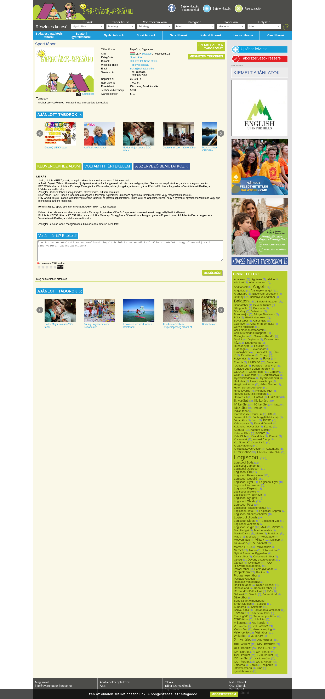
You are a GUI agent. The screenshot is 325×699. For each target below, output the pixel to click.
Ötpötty (238, 562)
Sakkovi (239, 594)
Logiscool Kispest (245, 488)
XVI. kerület (263, 651)
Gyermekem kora (155, 22)
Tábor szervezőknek (178, 685)
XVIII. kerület (265, 655)
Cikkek (169, 682)
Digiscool (253, 339)
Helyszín (264, 22)
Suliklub (262, 603)
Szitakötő (256, 606)
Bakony (239, 297)
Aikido (271, 279)
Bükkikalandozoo (255, 317)
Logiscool (247, 457)
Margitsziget (241, 530)
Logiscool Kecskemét (247, 485)
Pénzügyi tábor (263, 568)
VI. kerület (259, 622)
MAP (264, 527)
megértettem (224, 694)
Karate (268, 426)
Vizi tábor (261, 632)
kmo (259, 668)
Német (238, 550)
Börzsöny (240, 311)
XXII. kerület (242, 661)
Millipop (275, 539)
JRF (270, 414)
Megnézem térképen (206, 56)
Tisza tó (239, 613)
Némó (253, 550)
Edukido (259, 345)
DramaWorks (253, 342)
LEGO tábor (242, 452)
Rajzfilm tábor (242, 584)
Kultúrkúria (272, 448)
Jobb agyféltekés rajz (266, 417)
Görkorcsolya (271, 374)
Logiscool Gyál (243, 482)
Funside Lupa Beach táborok (252, 368)
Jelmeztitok (241, 417)
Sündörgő (240, 606)
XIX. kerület (242, 648)
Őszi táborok (237, 685)
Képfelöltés (88, 93)
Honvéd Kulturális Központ (250, 393)
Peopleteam (242, 572)
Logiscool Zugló (244, 527)
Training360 (241, 616)
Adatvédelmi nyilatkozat (115, 682)
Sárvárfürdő (269, 594)
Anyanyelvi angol (261, 290)
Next (221, 133)
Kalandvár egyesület (246, 426)
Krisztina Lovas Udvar (247, 448)
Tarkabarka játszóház (267, 610)
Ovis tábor (254, 562)
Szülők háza (241, 610)
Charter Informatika (262, 323)
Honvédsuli (241, 397)
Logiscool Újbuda (246, 517)
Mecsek (251, 536)
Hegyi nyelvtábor (244, 384)
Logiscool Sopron (270, 510)
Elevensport (258, 349)
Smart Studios (243, 603)
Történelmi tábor (260, 613)
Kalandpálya (241, 423)
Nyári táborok (238, 682)
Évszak (87, 22)
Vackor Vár (241, 629)
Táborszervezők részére (261, 58)
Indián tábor (241, 411)
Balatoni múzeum (267, 301)
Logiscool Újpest (245, 520)
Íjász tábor (240, 407)
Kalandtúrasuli (263, 423)
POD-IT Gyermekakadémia (253, 564)
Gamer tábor (256, 371)
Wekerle (239, 635)
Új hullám (260, 619)
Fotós (266, 358)
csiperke (268, 664)
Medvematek (242, 539)
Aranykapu (240, 293)
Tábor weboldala (139, 64)
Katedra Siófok (259, 429)
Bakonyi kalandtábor (262, 297)
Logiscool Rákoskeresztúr (250, 507)
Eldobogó (240, 349)
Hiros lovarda (242, 390)
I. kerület (274, 397)
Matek (259, 533)
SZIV (270, 591)
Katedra (239, 429)
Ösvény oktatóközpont (261, 559)
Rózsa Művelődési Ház (248, 591)
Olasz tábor (241, 556)
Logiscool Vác (271, 520)
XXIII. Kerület (264, 661)
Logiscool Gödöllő (245, 478)
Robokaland (241, 588)
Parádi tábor (241, 568)
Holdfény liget (263, 390)
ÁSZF (103, 685)
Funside (254, 362)
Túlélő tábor (241, 619)
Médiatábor (268, 536)
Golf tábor (251, 374)
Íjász (277, 404)
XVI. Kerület (242, 651)
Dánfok (238, 339)
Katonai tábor (242, 433)
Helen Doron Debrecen (248, 387)
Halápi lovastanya (261, 381)
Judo (255, 420)
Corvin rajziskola (244, 326)
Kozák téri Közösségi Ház (250, 442)
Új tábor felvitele (254, 49)
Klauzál (273, 436)
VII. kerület (240, 626)
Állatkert (239, 282)
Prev (39, 133)
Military (259, 539)
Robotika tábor (263, 588)
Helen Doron (268, 384)
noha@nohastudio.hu (142, 68)
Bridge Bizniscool (264, 314)
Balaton (241, 301)
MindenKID (241, 543)
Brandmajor (241, 314)
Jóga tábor (240, 420)
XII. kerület (264, 639)
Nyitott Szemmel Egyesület (251, 553)
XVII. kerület (242, 655)
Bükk (237, 317)
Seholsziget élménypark (249, 600)
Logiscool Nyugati (245, 498)
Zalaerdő (239, 664)
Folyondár (240, 358)
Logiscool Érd (243, 472)
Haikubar (239, 381)
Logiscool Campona (246, 465)
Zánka (254, 664)
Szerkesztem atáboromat (211, 46)
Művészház (264, 547)
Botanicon (257, 311)
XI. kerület (242, 639)
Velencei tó (241, 632)
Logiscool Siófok (244, 510)
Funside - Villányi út (264, 365)
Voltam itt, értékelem (107, 166)
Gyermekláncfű (269, 378)
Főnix (254, 358)
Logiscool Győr (268, 482)
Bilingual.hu (241, 308)
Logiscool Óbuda (245, 501)
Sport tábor (136, 57)
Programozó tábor (245, 575)
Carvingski (259, 320)
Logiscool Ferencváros (248, 475)
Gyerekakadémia (244, 378)
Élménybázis (242, 352)
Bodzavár (259, 308)
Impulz (258, 407)
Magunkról (42, 682)
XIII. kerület (136, 61)
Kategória (194, 22)
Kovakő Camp (261, 439)
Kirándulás (257, 436)
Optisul (238, 559)
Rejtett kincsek (265, 584)
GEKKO (239, 371)
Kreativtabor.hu (243, 445)
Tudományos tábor (264, 616)
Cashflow (239, 323)
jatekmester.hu (243, 668)
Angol (258, 286)
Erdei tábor (248, 355)
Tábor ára (231, 22)
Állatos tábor (257, 282)
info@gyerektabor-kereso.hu (53, 685)
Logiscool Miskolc (245, 491)
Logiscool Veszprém (246, 523)
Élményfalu (261, 352)
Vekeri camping (262, 629)
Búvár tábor (241, 320)
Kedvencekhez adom (58, 166)
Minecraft (260, 543)
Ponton (260, 572)
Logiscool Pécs (243, 504)
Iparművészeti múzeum (248, 414)
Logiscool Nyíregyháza (248, 494)
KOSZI (267, 420)
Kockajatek (240, 439)
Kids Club (240, 436)
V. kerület (240, 622)
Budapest (147, 53)
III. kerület (261, 401)
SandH (253, 594)
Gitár (237, 374)
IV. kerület (240, 404)
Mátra (237, 536)
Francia (238, 362)
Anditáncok (241, 287)
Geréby (274, 371)
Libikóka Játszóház (269, 452)
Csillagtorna (241, 336)
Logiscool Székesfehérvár (250, 514)
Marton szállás (263, 530)
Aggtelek (256, 279)
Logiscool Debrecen (246, 468)
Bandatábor (241, 305)
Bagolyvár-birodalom (265, 293)
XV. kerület (265, 648)
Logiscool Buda (244, 462)
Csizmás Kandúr (264, 336)
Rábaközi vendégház (247, 581)
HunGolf (258, 397)
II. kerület (241, 400)
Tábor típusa (121, 22)
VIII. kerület (260, 626)
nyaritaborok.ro (243, 671)
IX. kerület (260, 404)
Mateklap (273, 533)
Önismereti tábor (263, 556)
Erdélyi (264, 355)
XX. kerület (241, 658)
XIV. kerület (266, 644)
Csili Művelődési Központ (250, 333)
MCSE (276, 527)
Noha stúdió (151, 61)
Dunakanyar (241, 345)
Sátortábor (240, 597)
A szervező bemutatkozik (161, 166)
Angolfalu (240, 290)
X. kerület (257, 635)
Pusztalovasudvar (245, 578)
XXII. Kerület (262, 658)
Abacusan (240, 279)
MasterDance (242, 533)
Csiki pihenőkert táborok (249, 329)
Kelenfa (260, 433)
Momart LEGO (243, 547)
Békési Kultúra (262, 305)
